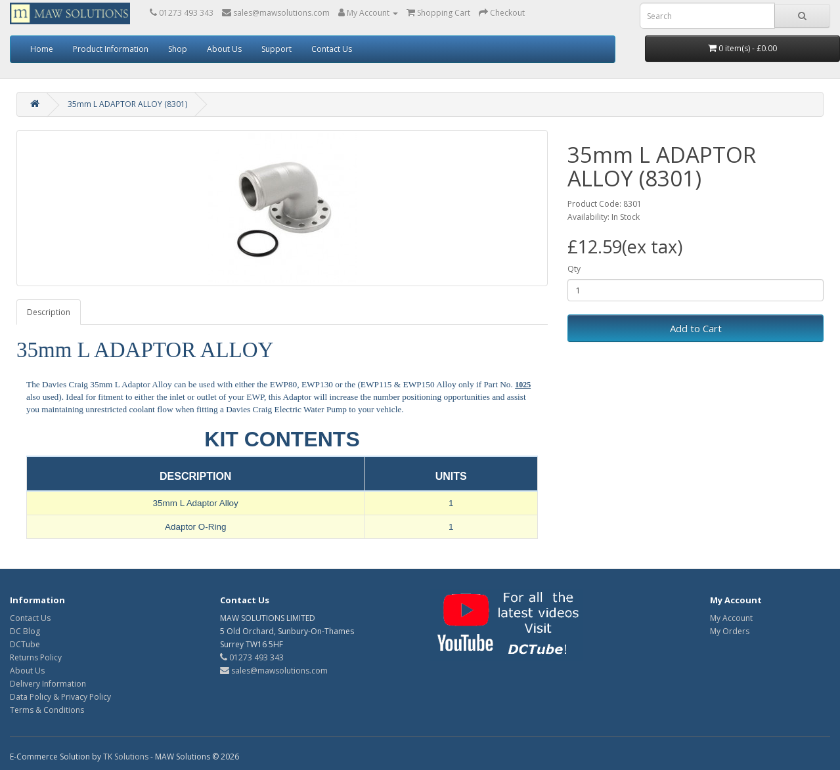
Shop (177, 48)
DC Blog (25, 631)
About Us (224, 48)
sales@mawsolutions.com (274, 670)
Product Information (110, 48)
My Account (731, 618)
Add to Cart (696, 328)
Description (48, 312)
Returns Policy (36, 657)
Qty (574, 268)
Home (41, 48)
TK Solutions (125, 756)
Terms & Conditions (47, 710)
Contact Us (331, 48)
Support (276, 48)
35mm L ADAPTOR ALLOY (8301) (127, 104)
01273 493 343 (252, 657)
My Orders (729, 631)
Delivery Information (48, 683)
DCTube (25, 644)
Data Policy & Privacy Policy (60, 696)
